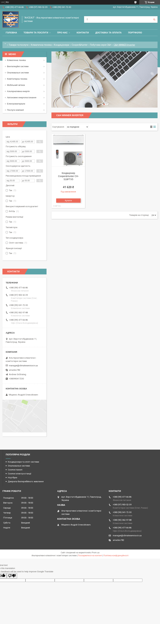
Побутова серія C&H (100, 45)
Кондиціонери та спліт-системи (23, 462)
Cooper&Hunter (80, 45)
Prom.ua (95, 552)
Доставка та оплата (108, 32)
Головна (11, 32)
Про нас (62, 32)
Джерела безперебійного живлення (26, 481)
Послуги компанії (15, 110)
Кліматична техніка (41, 45)
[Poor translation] (12, 575)
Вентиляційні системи (18, 66)
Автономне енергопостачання (21, 97)
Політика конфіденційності (116, 555)
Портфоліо (135, 32)
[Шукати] (154, 19)
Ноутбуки (12, 477)
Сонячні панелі (15, 469)
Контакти (83, 32)
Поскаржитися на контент (90, 555)
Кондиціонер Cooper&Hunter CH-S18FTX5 (68, 176)
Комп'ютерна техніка (17, 79)
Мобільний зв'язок (16, 85)
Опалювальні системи (18, 72)
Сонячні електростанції (19, 473)
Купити (68, 200)
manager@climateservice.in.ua (23, 365)
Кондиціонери (61, 45)
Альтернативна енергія (18, 91)
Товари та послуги (36, 32)
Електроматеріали (16, 103)
